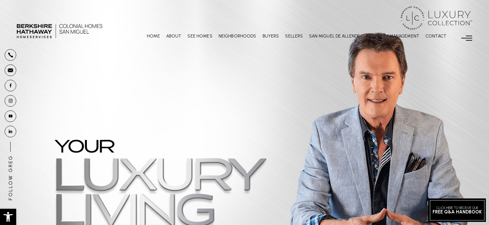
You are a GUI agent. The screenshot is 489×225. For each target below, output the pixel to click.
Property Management (392, 36)
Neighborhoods (237, 36)
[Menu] (466, 38)
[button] (8, 217)
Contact (435, 36)
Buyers (271, 36)
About (174, 36)
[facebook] (10, 85)
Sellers (294, 36)
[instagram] (10, 101)
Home (153, 36)
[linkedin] (10, 131)
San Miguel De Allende (334, 36)
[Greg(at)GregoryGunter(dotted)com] (10, 70)
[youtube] (10, 116)
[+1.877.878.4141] (10, 55)
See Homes (199, 36)
